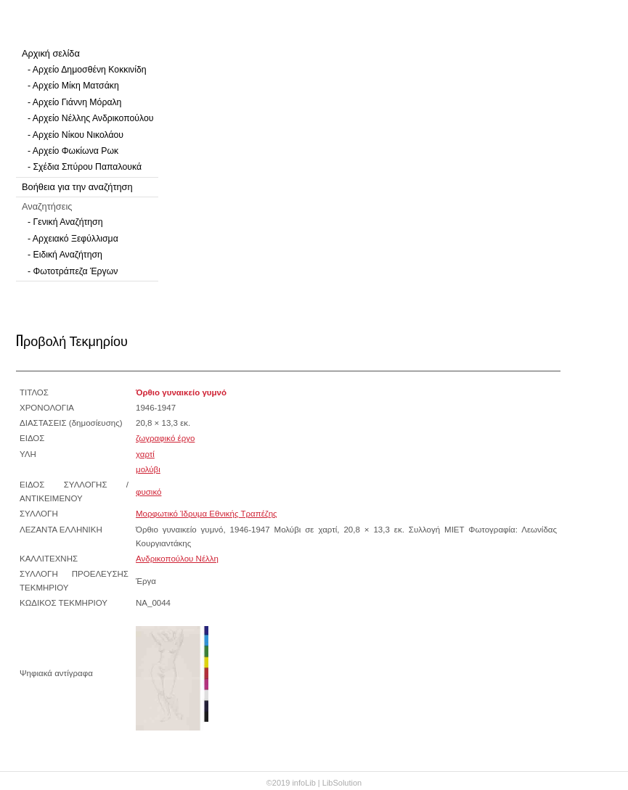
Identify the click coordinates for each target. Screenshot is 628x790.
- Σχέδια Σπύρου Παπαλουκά (85, 167)
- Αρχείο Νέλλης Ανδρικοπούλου (90, 118)
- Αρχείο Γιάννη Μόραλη (74, 102)
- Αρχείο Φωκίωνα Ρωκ (73, 151)
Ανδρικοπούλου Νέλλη (177, 558)
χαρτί (145, 454)
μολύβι (148, 469)
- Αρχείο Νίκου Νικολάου (75, 135)
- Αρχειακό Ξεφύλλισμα (73, 239)
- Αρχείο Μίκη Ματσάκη (73, 86)
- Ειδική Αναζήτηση (65, 255)
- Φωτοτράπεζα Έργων (73, 271)
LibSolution (342, 782)
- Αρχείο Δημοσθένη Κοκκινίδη (87, 70)
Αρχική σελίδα (51, 53)
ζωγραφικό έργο (165, 438)
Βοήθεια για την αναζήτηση (77, 186)
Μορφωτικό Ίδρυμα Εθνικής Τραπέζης (206, 513)
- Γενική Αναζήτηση (65, 222)
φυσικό (148, 491)
